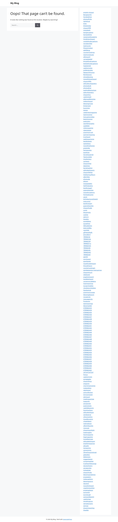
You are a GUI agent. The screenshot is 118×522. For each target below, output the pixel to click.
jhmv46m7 (87, 235)
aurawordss (87, 468)
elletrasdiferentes (89, 99)
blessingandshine (89, 475)
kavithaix (86, 152)
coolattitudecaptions (90, 41)
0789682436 (87, 315)
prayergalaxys (88, 490)
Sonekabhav (87, 17)
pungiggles (87, 379)
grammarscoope (89, 292)
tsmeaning (87, 448)
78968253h (87, 246)
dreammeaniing (88, 508)
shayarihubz (87, 472)
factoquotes (87, 150)
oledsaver (86, 275)
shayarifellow (87, 172)
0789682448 (87, 339)
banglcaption (87, 168)
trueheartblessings (89, 464)
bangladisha (87, 35)
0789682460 (87, 366)
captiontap (87, 499)
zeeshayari (87, 390)
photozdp (86, 179)
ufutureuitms (87, 417)
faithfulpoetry (88, 186)
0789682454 (87, 352)
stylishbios (87, 144)
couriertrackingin (89, 268)
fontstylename (88, 195)
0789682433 (87, 308)
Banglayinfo (87, 15)
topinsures (87, 46)
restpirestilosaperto (90, 37)
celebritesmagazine (90, 112)
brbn (85, 24)
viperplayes (87, 130)
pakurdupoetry (88, 92)
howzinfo (86, 401)
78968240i (86, 248)
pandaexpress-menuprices (92, 270)
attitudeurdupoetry (90, 84)
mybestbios (87, 388)
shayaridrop (87, 381)
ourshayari (87, 259)
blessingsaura (88, 481)
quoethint (86, 224)
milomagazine (88, 128)
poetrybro (86, 121)
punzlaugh (87, 495)
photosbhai (87, 88)
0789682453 (87, 350)
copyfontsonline (88, 488)
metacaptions (88, 479)
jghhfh (85, 257)
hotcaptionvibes (88, 117)
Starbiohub (87, 290)
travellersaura (88, 419)
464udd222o (87, 226)
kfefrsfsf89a (87, 228)
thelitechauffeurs (89, 175)
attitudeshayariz (89, 170)
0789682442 (87, 328)
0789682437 (87, 317)
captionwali (87, 97)
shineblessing (88, 77)
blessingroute (88, 104)
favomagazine (88, 435)
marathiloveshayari (90, 79)
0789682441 (87, 326)
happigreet (87, 66)
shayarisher (87, 164)
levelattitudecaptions (90, 64)
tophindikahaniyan (89, 90)
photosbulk (87, 86)
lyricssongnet (88, 395)
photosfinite (87, 19)
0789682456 (87, 357)
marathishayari (88, 486)
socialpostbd (87, 44)
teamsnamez (87, 115)
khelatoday (87, 26)
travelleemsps (88, 439)
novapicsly (87, 297)
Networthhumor (89, 72)
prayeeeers (87, 477)
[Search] (37, 25)
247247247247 (88, 372)
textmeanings (88, 304)
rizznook (86, 428)
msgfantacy (87, 159)
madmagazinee (88, 399)
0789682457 (87, 359)
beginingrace (87, 119)
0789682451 (87, 346)
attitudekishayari (89, 441)
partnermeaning (89, 135)
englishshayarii (88, 277)
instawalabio (87, 184)
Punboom (86, 301)
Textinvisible (87, 157)
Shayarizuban (88, 48)
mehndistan (87, 424)
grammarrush (88, 132)
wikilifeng (86, 50)
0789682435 (87, 312)
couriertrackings (89, 52)
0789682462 (87, 370)
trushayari (86, 137)
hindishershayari (89, 39)
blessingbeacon (88, 295)
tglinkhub (86, 21)
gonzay (85, 506)
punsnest (86, 492)
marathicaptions (89, 192)
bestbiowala (87, 141)
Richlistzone (87, 75)
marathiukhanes (89, 146)
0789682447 (87, 337)
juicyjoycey (87, 404)
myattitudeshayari (89, 264)
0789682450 (87, 344)
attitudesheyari (88, 412)
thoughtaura (87, 266)
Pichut (85, 375)
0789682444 (87, 332)
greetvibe (86, 148)
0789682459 (87, 364)
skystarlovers (87, 466)
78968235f (87, 241)
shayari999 (87, 28)
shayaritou (87, 95)
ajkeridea (86, 177)
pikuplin (86, 446)
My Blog (14, 3)
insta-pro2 (86, 201)
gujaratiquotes (88, 190)
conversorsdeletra (89, 281)
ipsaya (85, 110)
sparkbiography (88, 124)
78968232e (87, 239)
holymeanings (88, 284)
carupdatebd (87, 59)
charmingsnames (89, 386)
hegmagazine (88, 437)
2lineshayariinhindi (90, 452)
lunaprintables (88, 286)
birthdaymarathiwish (90, 199)
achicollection (88, 392)
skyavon (86, 484)
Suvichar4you (88, 410)
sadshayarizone (88, 139)
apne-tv (86, 217)
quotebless (87, 221)
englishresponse (89, 444)
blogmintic (87, 212)
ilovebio (86, 219)
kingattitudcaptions (90, 61)
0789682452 (87, 348)
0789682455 (87, 355)
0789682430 (87, 324)
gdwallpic (86, 455)
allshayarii (86, 57)
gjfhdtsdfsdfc (87, 232)
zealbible (86, 126)
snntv (85, 210)
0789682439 (87, 321)
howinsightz (87, 432)
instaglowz (87, 470)
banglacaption (88, 32)
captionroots (87, 377)
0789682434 (87, 310)
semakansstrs (88, 504)
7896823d (86, 237)
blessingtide (87, 306)
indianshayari (88, 101)
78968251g (87, 244)
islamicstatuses (88, 55)
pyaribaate (87, 261)
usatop (85, 215)
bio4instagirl (87, 188)
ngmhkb (86, 230)
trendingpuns (88, 501)
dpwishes (86, 166)
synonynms (87, 450)
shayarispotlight (89, 430)
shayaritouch (87, 272)
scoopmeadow (88, 461)
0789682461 (87, 368)
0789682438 (87, 319)
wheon (85, 181)
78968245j (86, 250)
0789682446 (87, 335)
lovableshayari (88, 279)
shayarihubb (87, 208)
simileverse (87, 415)
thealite (86, 510)
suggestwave (87, 459)
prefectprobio (88, 70)
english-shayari (88, 12)
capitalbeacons (88, 408)
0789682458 (87, 361)
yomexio (86, 161)
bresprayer (87, 106)
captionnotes (87, 68)
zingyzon (86, 384)
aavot (85, 197)
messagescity (88, 299)
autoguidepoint (88, 497)
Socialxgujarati (88, 155)
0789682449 (87, 341)
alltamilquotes (88, 426)
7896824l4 (86, 255)
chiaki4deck (87, 421)
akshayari (86, 397)
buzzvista (86, 108)
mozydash (86, 30)
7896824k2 (87, 252)
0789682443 (87, 330)
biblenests (86, 457)
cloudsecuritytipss (89, 288)
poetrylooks (87, 406)
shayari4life (87, 81)
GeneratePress (67, 519)
